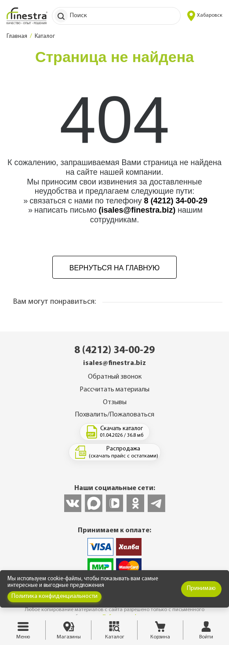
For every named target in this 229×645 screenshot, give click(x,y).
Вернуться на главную (114, 268)
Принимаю (201, 588)
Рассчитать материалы (114, 389)
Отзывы (115, 402)
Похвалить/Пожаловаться (114, 414)
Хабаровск (204, 16)
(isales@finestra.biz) (137, 210)
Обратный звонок (115, 376)
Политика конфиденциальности (54, 596)
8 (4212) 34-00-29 (175, 200)
